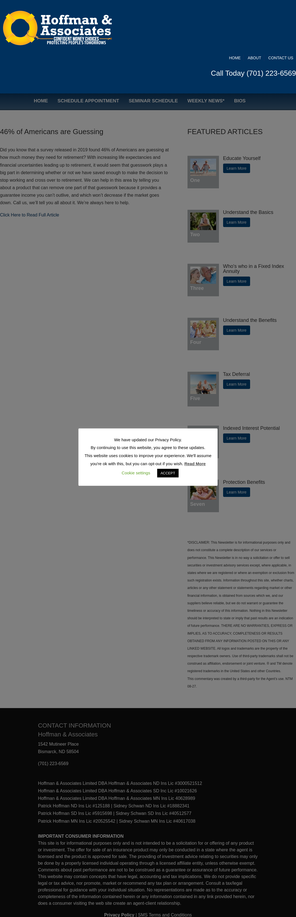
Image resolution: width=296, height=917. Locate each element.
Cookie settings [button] (136, 472)
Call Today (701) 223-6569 (253, 27)
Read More (195, 463)
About (254, 11)
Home (235, 11)
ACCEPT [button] (168, 473)
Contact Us (280, 11)
